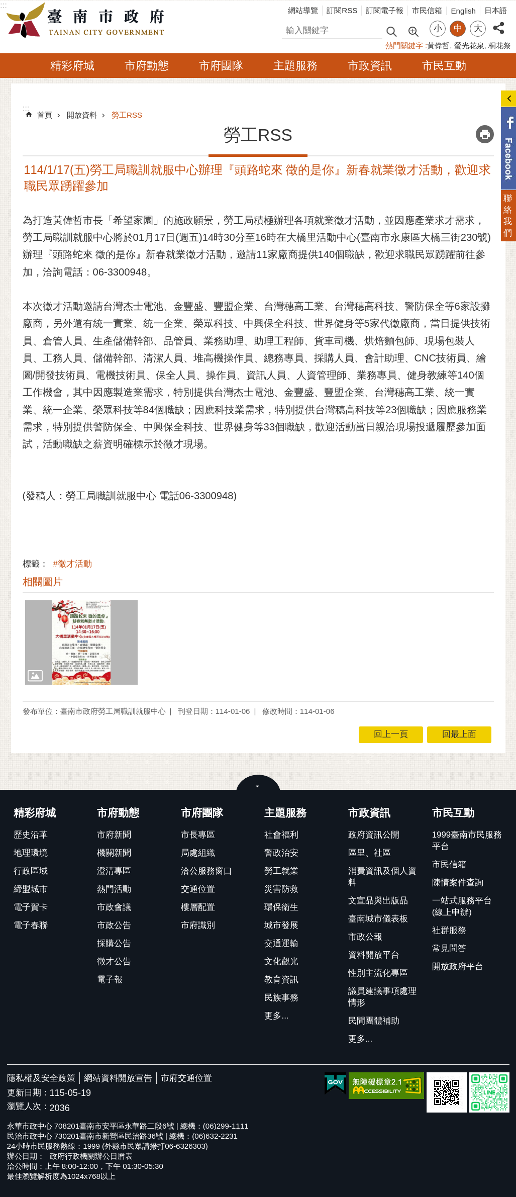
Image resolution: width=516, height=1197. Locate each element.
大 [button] (478, 28)
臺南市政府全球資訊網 (88, 21)
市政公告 (114, 925)
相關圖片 (43, 581)
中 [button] (458, 28)
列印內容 (485, 134)
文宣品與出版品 (378, 900)
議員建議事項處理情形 (382, 996)
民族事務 (281, 997)
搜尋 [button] (391, 31)
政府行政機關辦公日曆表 (91, 1156)
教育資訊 (281, 979)
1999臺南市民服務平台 (467, 840)
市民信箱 (427, 10)
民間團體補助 (373, 1021)
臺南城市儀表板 (378, 919)
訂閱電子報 (384, 10)
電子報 (110, 979)
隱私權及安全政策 (41, 1078)
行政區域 (31, 871)
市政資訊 (370, 65)
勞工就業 (281, 871)
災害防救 (281, 889)
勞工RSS (127, 115)
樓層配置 (198, 907)
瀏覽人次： (28, 1106)
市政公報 (365, 937)
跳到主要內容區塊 (5, 5)
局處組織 (198, 853)
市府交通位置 (186, 1078)
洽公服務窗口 (206, 871)
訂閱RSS (342, 10)
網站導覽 (303, 10)
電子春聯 (31, 925)
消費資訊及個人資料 (382, 876)
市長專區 (198, 835)
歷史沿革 (31, 835)
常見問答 (449, 948)
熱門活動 (114, 889)
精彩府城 (72, 65)
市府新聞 (114, 835)
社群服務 (449, 930)
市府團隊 (221, 65)
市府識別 (198, 925)
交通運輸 (281, 943)
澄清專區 (114, 871)
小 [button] (438, 28)
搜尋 (290, 29)
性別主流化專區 (378, 973)
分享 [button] (498, 22)
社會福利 (281, 835)
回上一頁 (391, 734)
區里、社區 (369, 853)
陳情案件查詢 (457, 882)
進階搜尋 (413, 31)
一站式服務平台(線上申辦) (462, 906)
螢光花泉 (469, 45)
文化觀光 (281, 961)
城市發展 (281, 925)
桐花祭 (499, 45)
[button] (81, 642)
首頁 (44, 115)
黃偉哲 (438, 45)
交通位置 (198, 889)
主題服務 (295, 65)
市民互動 (444, 65)
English (463, 11)
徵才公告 (114, 961)
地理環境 (31, 853)
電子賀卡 (31, 907)
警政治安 (281, 853)
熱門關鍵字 (404, 45)
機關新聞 (114, 853)
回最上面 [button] (459, 734)
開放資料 (82, 115)
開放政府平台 (457, 966)
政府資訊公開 (373, 835)
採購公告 (114, 943)
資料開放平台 (373, 955)
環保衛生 (281, 907)
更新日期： (28, 1092)
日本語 (495, 10)
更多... (276, 1016)
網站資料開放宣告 (118, 1078)
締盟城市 (31, 889)
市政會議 (114, 907)
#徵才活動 (72, 564)
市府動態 (147, 65)
